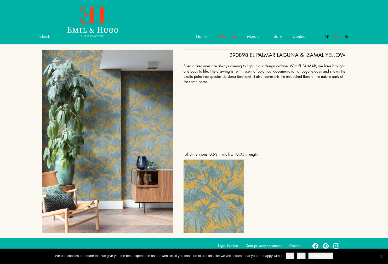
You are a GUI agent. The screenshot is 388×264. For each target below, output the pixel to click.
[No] (381, 256)
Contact (299, 36)
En (336, 37)
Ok (290, 256)
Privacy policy (320, 256)
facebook (315, 245)
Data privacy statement (263, 246)
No (301, 256)
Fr (346, 37)
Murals (253, 36)
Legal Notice (228, 246)
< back (44, 36)
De (327, 37)
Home (201, 36)
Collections (227, 36)
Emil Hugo (86, 21)
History (276, 36)
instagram (336, 245)
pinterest (326, 245)
